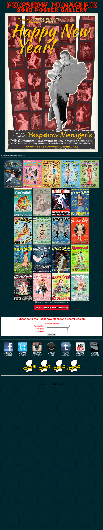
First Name (40, 329)
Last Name (40, 332)
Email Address (40, 326)
